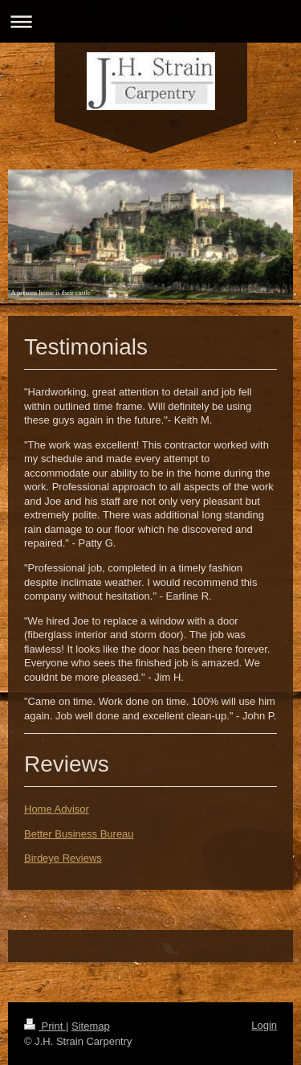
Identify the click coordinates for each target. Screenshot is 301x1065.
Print (45, 1026)
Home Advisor (56, 809)
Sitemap (90, 1026)
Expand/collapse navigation (150, 21)
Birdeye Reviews (63, 858)
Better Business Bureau (79, 834)
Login (264, 1025)
